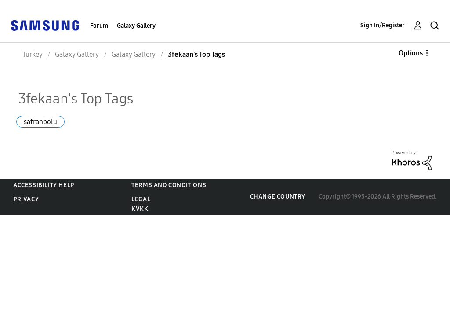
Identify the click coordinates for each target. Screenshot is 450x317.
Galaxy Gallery (136, 25)
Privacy (26, 199)
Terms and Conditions (168, 185)
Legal (140, 199)
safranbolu (40, 122)
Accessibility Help (43, 185)
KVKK (139, 209)
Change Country (277, 196)
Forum (99, 25)
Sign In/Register (382, 25)
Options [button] (411, 53)
